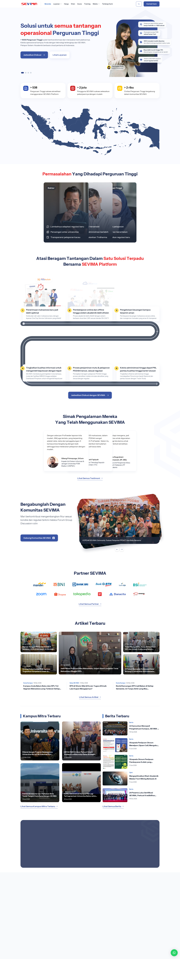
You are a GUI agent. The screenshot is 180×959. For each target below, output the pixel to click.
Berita (131, 722)
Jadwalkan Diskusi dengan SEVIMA (90, 395)
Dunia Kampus (28, 683)
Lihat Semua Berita (113, 806)
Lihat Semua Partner (90, 604)
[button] (174, 952)
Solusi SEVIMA (74, 683)
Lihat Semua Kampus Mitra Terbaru (39, 806)
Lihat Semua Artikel (90, 697)
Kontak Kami (152, 4)
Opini (131, 772)
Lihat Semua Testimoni (90, 478)
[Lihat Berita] (90, 653)
